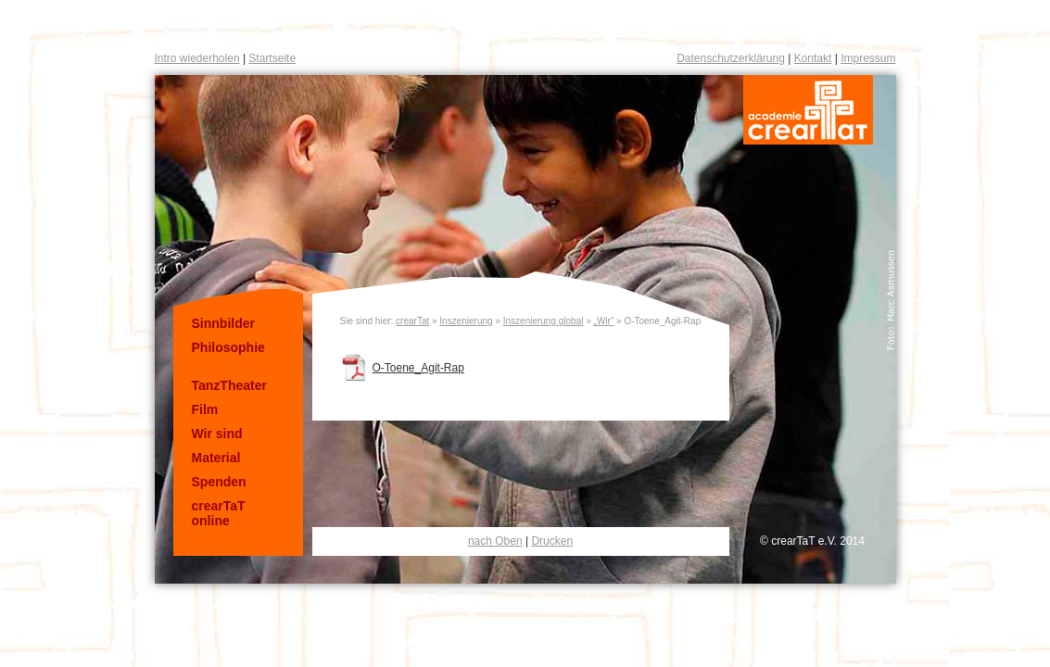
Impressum (868, 58)
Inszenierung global (543, 321)
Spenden (219, 481)
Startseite (272, 58)
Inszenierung (465, 321)
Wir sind (217, 433)
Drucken (552, 541)
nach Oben (495, 541)
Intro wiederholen (197, 58)
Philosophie (228, 347)
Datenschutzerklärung (731, 58)
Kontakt (813, 58)
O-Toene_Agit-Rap (418, 367)
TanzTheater (229, 385)
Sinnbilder (223, 323)
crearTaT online (219, 513)
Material (216, 457)
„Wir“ (604, 321)
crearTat (412, 321)
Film (205, 409)
